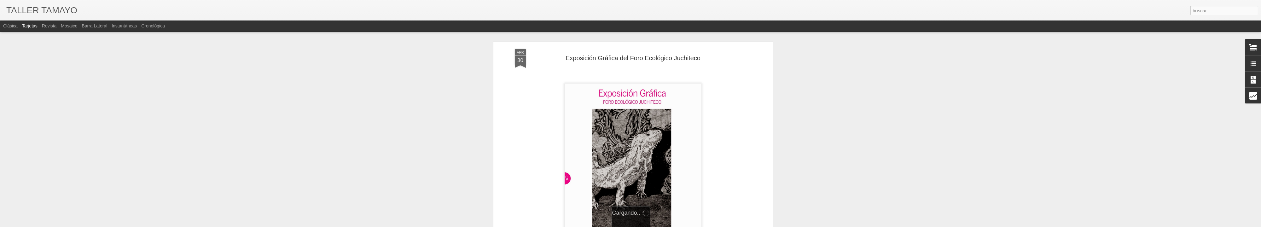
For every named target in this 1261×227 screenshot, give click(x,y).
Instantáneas (124, 25)
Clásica (10, 25)
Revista (49, 25)
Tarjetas (30, 25)
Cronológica (153, 25)
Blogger (675, 223)
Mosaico (69, 25)
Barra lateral (94, 25)
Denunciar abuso (696, 223)
